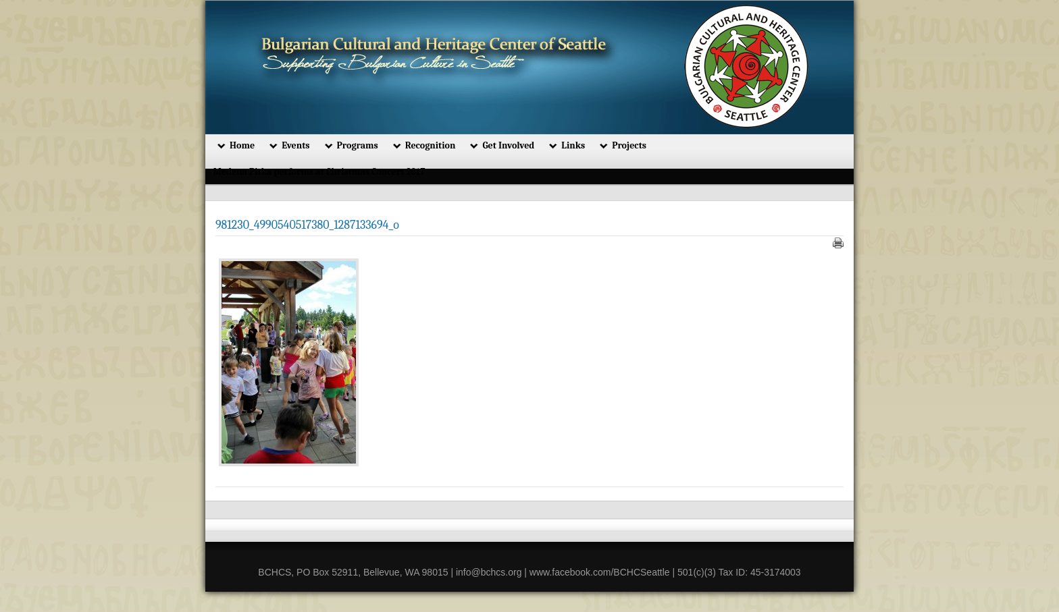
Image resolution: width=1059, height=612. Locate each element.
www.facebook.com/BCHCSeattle (600, 572)
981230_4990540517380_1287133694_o (307, 225)
